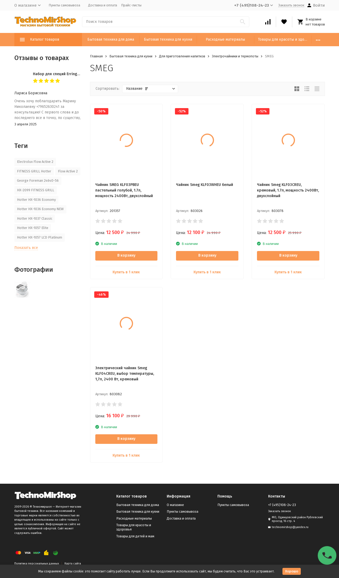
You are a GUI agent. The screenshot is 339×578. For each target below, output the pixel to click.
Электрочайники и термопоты (235, 56)
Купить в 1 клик (126, 272)
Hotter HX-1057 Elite (32, 228)
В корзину (126, 255)
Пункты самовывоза (64, 5)
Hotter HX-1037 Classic (34, 218)
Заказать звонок (291, 5)
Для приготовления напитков (182, 56)
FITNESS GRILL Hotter (34, 171)
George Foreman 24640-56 (38, 180)
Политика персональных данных (36, 563)
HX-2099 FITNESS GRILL (35, 190)
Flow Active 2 (68, 171)
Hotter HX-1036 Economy (36, 200)
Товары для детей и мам (135, 536)
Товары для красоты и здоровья (285, 39)
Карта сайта (73, 563)
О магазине (175, 505)
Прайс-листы (131, 5)
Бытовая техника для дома (110, 39)
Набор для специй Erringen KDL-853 (64, 74)
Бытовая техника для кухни (168, 39)
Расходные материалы (225, 39)
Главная (96, 56)
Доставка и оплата (102, 5)
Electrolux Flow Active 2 (35, 162)
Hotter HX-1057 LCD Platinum (39, 237)
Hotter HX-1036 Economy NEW (40, 209)
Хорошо (291, 571)
